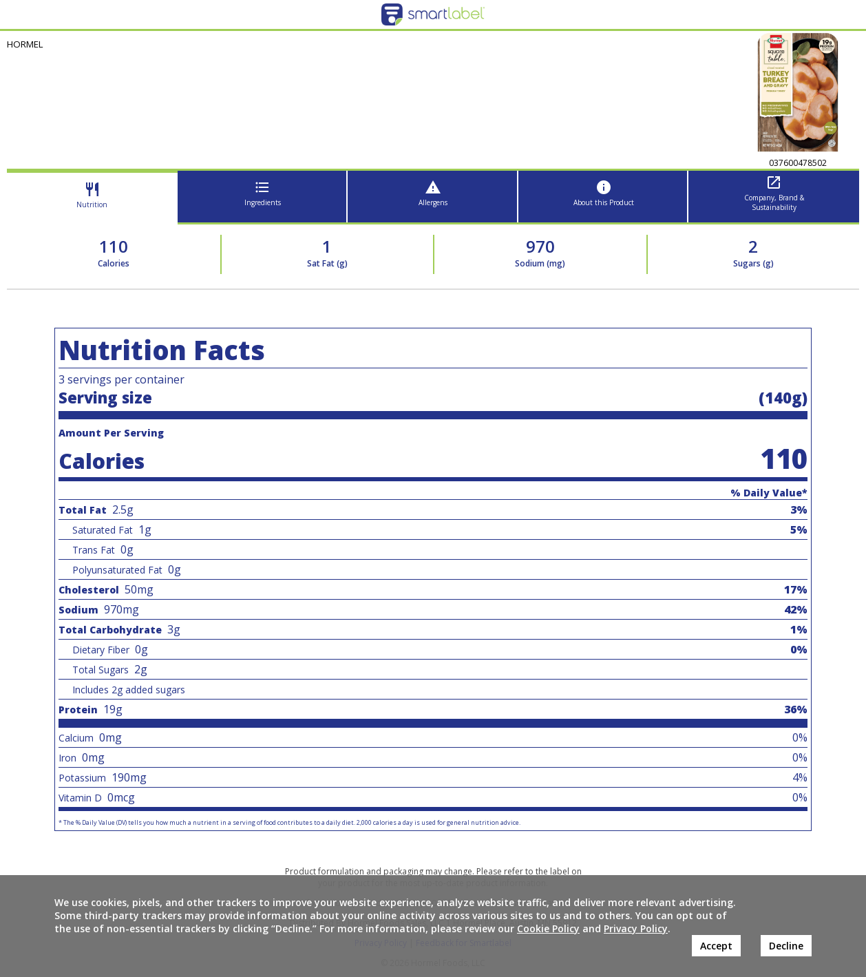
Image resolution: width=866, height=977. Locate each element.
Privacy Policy (636, 928)
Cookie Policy (548, 928)
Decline (786, 945)
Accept (716, 945)
